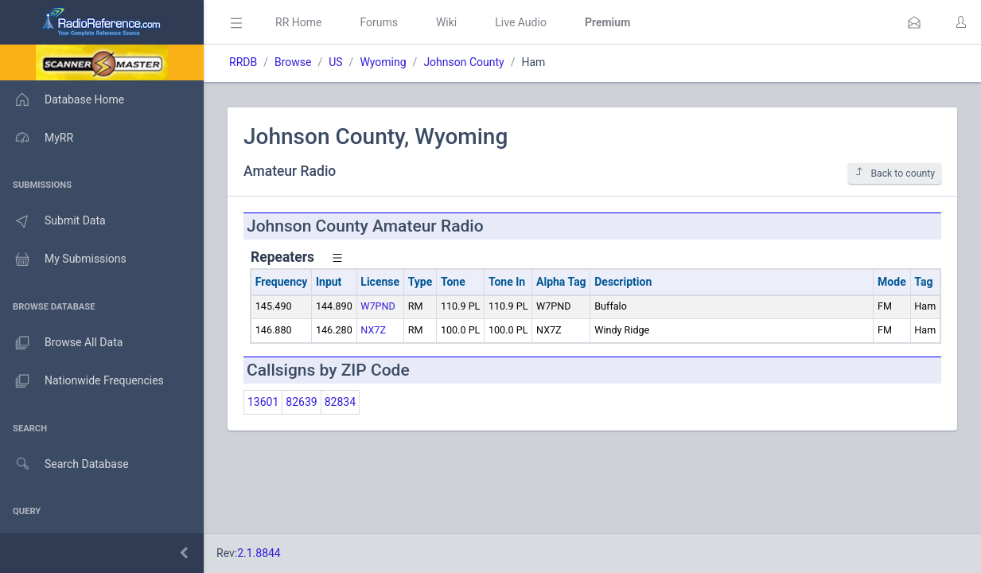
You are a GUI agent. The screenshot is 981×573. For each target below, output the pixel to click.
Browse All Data (61, 343)
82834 (340, 402)
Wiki (446, 22)
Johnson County (463, 62)
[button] (914, 22)
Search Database (64, 464)
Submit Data (53, 221)
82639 (301, 402)
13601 (262, 402)
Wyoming (383, 62)
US (335, 62)
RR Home (298, 22)
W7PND (377, 306)
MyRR (36, 138)
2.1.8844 (259, 553)
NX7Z (373, 330)
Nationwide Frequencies (82, 381)
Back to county (894, 173)
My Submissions (63, 259)
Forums (379, 22)
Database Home (62, 99)
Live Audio (521, 22)
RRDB (243, 62)
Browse (292, 62)
